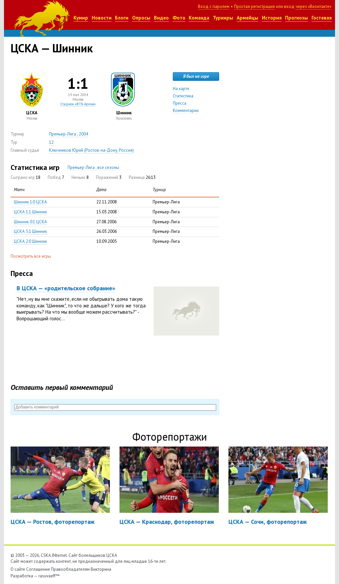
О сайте (18, 569)
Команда (199, 18)
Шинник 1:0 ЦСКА (30, 202)
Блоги (121, 18)
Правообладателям (70, 569)
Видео (161, 18)
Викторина (101, 569)
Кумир (80, 18)
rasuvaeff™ (49, 576)
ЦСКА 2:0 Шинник (30, 241)
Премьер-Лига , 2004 (68, 134)
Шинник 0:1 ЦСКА (30, 222)
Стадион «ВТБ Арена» (78, 104)
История (272, 18)
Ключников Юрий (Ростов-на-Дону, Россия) (91, 150)
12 (51, 142)
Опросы (141, 18)
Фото (178, 18)
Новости (102, 18)
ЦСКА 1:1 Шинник (30, 212)
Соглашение (38, 569)
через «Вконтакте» (313, 6)
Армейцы (247, 18)
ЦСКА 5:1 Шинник (30, 231)
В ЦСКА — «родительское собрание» (66, 288)
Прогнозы (296, 18)
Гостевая (322, 18)
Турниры (223, 18)
